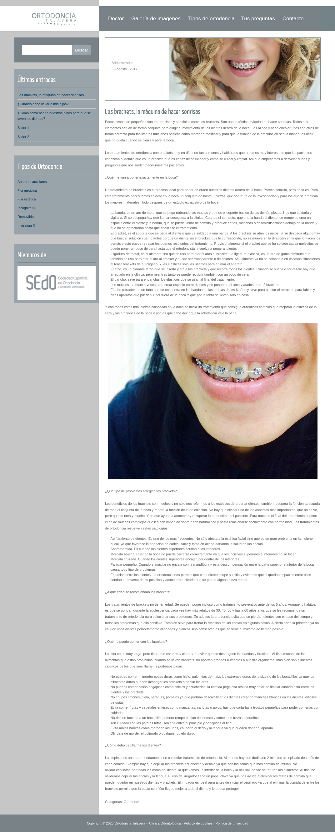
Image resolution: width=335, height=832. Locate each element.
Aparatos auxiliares (32, 182)
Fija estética (27, 199)
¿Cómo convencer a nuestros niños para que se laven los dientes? (54, 116)
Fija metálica (27, 190)
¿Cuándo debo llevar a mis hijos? (43, 104)
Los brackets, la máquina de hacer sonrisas (152, 111)
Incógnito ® (26, 208)
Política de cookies (198, 823)
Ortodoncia (132, 802)
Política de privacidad (232, 823)
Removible (26, 217)
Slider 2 (23, 137)
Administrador (122, 63)
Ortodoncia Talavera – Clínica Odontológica (148, 823)
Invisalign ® (26, 225)
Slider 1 (23, 128)
